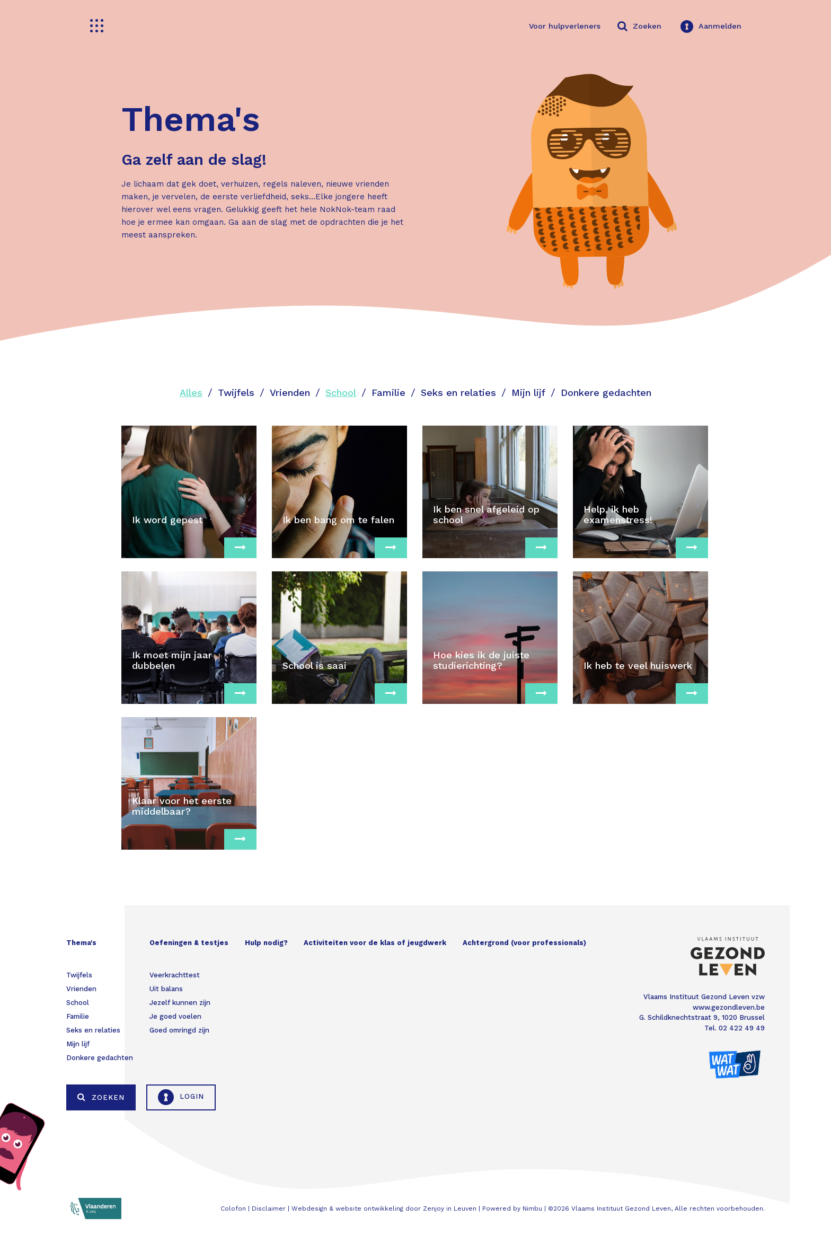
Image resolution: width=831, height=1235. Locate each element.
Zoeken (101, 1097)
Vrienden (290, 392)
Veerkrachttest (174, 975)
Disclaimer (269, 1208)
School (340, 392)
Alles (191, 392)
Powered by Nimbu (512, 1208)
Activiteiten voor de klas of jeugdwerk (375, 943)
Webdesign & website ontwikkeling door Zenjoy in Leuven (383, 1208)
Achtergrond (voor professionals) (524, 943)
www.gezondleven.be (729, 1007)
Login (181, 1097)
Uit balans (166, 989)
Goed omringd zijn (179, 1030)
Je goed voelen (175, 1016)
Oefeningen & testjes (188, 943)
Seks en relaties (458, 392)
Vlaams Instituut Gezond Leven (621, 1208)
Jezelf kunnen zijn (179, 1003)
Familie (388, 392)
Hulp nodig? (266, 943)
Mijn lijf (528, 392)
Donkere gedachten (606, 392)
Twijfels (236, 392)
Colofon (233, 1208)
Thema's (81, 943)
